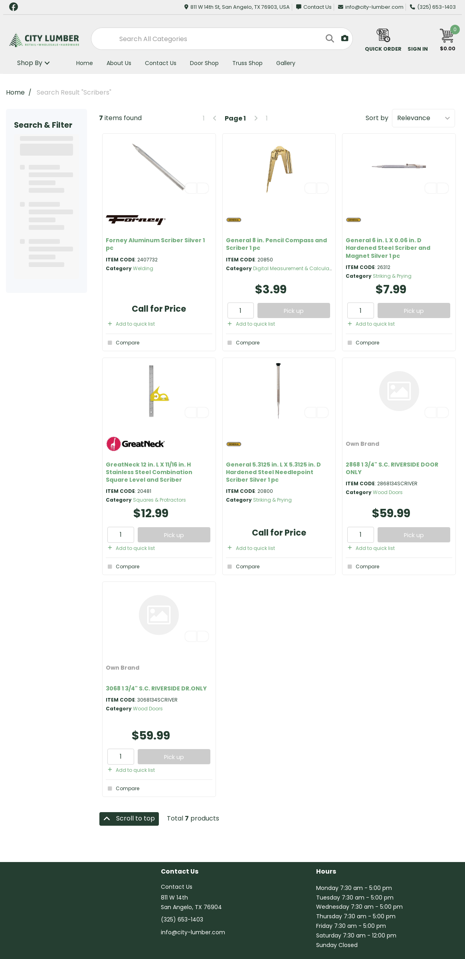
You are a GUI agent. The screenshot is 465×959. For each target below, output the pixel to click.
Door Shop (204, 63)
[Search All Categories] (221, 38)
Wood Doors (388, 492)
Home (84, 63)
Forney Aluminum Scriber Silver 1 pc (155, 244)
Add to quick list (130, 323)
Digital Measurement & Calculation (295, 268)
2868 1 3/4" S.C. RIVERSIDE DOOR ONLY (392, 468)
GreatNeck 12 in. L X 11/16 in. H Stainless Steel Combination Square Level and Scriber (149, 472)
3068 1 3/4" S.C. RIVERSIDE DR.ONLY (156, 688)
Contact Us (314, 7)
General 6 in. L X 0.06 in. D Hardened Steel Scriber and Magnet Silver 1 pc (388, 247)
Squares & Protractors (159, 499)
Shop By (29, 62)
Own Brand (362, 444)
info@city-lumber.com (371, 7)
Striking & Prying (392, 276)
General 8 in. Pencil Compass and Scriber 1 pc (276, 244)
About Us (119, 63)
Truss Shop (247, 63)
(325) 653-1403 (433, 7)
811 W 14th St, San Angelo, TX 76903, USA (237, 7)
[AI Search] (345, 38)
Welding (143, 268)
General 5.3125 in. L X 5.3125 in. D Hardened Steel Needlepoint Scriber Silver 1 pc (273, 472)
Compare (122, 343)
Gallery (285, 63)
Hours (326, 872)
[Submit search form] (329, 38)
